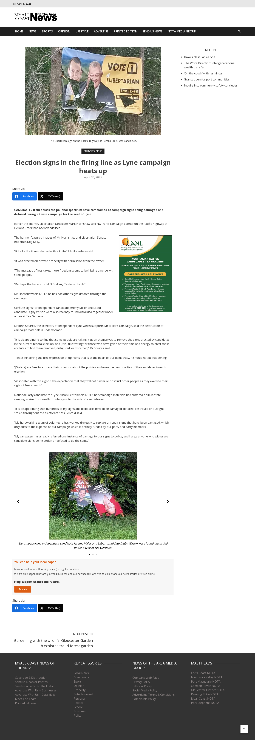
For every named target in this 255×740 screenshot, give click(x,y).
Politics (78, 703)
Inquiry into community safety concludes (210, 85)
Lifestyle (82, 31)
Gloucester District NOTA (208, 690)
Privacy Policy (141, 682)
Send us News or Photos (31, 682)
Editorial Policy (142, 686)
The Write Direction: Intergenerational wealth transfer (209, 65)
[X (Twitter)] (50, 196)
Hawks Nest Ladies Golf (199, 57)
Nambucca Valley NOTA (206, 677)
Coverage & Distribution (31, 678)
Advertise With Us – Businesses (36, 690)
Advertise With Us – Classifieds (35, 695)
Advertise (101, 31)
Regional (79, 698)
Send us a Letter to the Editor (34, 686)
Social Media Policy (144, 690)
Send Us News (152, 31)
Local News (81, 673)
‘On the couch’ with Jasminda (203, 73)
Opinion (64, 31)
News (32, 31)
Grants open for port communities (207, 79)
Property (80, 690)
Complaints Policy (144, 699)
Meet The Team (25, 699)
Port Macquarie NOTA (205, 681)
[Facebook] (24, 196)
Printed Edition (125, 31)
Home (19, 31)
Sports (47, 31)
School (78, 707)
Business (80, 711)
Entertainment (83, 694)
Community (81, 677)
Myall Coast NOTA (203, 698)
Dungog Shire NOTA (205, 694)
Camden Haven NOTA (205, 686)
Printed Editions (25, 703)
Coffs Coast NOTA (203, 673)
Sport (77, 681)
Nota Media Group (182, 31)
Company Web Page (145, 678)
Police (77, 715)
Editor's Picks (93, 151)
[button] (18, 501)
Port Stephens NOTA (205, 703)
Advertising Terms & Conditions (153, 695)
